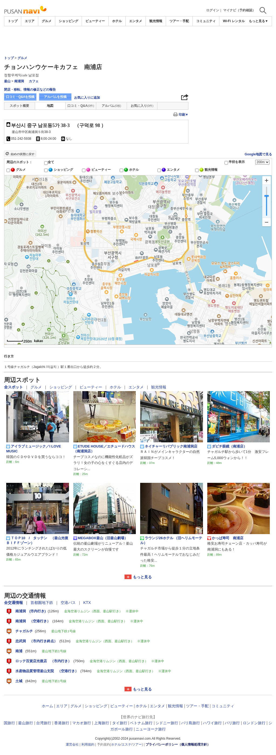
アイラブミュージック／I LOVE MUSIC (33, 448)
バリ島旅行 (190, 723)
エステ (126, 744)
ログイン (212, 10)
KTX (87, 602)
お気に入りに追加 (87, 98)
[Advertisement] (231, 97)
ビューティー (95, 21)
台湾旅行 (43, 723)
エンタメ (135, 21)
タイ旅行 (119, 723)
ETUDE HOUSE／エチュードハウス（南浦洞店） (104, 448)
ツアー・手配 (179, 21)
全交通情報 (14, 602)
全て (51, 162)
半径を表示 (237, 162)
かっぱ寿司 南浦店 (225, 538)
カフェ (34, 81)
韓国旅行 (7, 723)
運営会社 (72, 744)
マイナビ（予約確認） (239, 10)
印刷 (183, 115)
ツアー (137, 744)
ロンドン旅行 (254, 723)
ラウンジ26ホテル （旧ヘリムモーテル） (171, 540)
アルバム (111, 106)
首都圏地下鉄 (42, 602)
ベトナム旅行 (141, 723)
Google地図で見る (258, 154)
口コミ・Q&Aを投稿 (20, 97)
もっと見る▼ (258, 21)
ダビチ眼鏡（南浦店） (227, 446)
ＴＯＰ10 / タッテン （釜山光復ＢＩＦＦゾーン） (37, 540)
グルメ (46, 21)
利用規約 (87, 744)
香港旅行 (61, 723)
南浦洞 (19, 81)
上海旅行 (101, 723)
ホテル (117, 21)
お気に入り (142, 106)
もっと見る (142, 577)
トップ (13, 21)
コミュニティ (206, 21)
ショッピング (68, 21)
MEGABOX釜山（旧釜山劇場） (100, 538)
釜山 (7, 81)
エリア (29, 21)
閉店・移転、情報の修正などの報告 (30, 89)
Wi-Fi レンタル (234, 21)
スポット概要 (19, 106)
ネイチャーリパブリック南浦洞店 (168, 446)
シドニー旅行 (167, 723)
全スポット (14, 387)
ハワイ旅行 (212, 723)
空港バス (69, 602)
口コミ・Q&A (80, 106)
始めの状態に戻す (22, 154)
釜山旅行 (25, 723)
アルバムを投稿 (55, 97)
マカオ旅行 (81, 723)
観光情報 (155, 21)
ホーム (47, 706)
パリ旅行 (232, 723)
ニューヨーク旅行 (151, 729)
